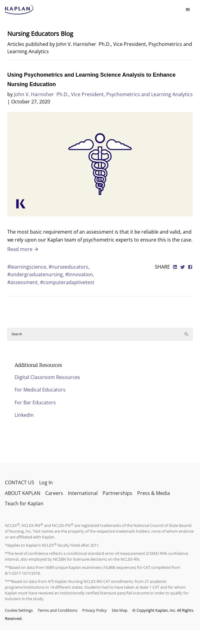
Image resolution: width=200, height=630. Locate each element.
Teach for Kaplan (24, 503)
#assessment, (23, 282)
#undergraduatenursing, (36, 274)
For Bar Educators (35, 402)
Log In (46, 482)
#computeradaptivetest (67, 282)
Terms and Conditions (57, 610)
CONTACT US (19, 482)
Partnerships (117, 493)
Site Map (119, 610)
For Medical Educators (40, 389)
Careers (54, 493)
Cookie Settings (19, 610)
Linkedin (24, 415)
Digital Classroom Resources (47, 377)
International (83, 493)
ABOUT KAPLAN (22, 493)
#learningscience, (28, 266)
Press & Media (153, 493)
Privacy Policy (94, 610)
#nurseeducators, (69, 266)
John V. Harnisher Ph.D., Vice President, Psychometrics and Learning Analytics (103, 94)
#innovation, (79, 274)
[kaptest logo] (19, 10)
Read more (23, 249)
